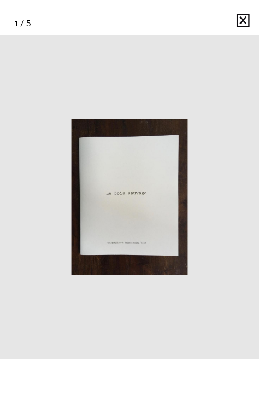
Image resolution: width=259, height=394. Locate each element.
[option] (129, 197)
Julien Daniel (202, 23)
